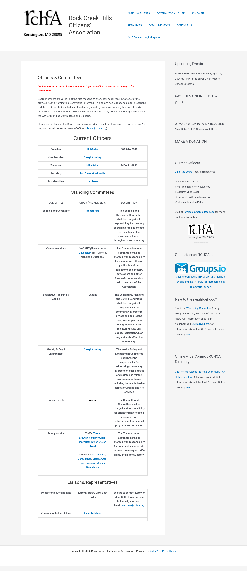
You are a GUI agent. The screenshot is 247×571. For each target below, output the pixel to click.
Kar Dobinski (98, 455)
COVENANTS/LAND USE (169, 19)
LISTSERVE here (200, 333)
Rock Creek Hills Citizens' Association (91, 25)
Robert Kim (92, 211)
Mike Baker (92, 165)
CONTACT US (161, 31)
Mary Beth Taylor (88, 442)
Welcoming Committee (199, 317)
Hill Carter (92, 149)
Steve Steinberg (93, 518)
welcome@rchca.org (129, 510)
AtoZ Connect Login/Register (190, 31)
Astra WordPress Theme (163, 555)
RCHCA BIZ (194, 19)
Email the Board (184, 181)
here (188, 343)
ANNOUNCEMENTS (138, 19)
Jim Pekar (92, 181)
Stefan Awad (99, 459)
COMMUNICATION (138, 31)
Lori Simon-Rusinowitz (93, 173)
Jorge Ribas (84, 459)
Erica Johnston (87, 463)
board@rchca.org (97, 128)
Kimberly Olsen (97, 438)
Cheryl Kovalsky (93, 157)
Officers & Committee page (200, 221)
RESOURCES (213, 19)
